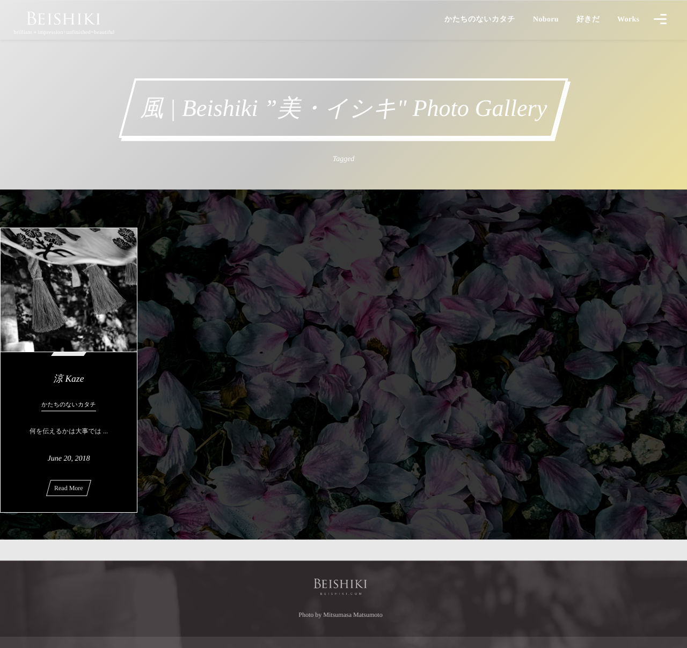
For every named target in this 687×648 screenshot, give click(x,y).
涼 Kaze (69, 378)
